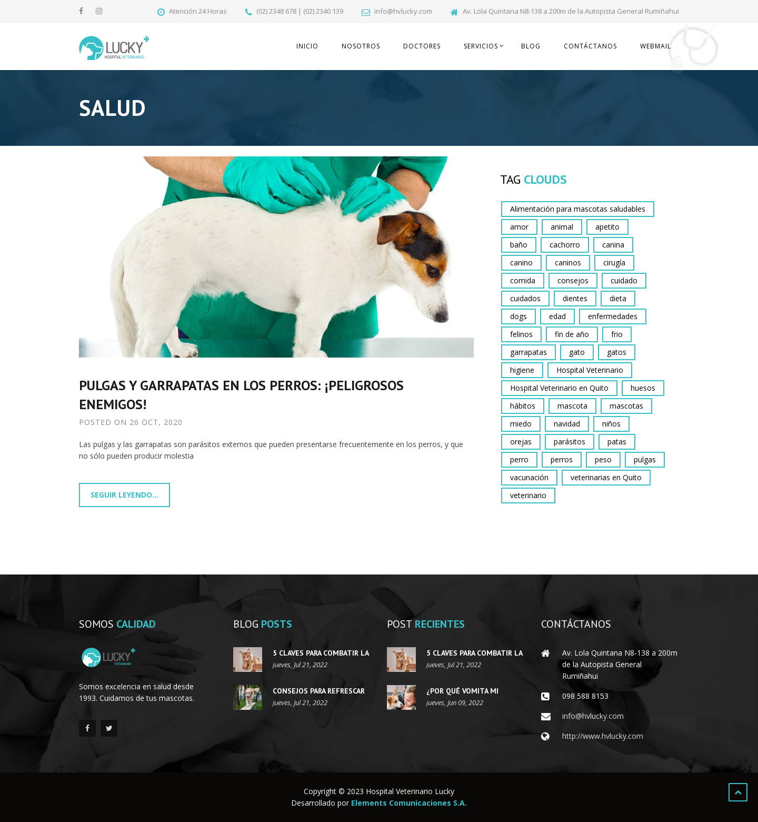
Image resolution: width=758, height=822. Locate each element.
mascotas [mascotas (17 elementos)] (626, 406)
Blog (531, 46)
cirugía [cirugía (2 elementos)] (614, 263)
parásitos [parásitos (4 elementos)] (569, 442)
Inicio (307, 46)
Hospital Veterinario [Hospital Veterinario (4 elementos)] (589, 370)
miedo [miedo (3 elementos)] (521, 424)
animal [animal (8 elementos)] (562, 227)
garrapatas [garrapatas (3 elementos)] (528, 352)
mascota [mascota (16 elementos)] (572, 406)
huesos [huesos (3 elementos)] (643, 388)
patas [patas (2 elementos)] (616, 442)
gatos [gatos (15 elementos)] (616, 352)
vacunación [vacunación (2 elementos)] (529, 477)
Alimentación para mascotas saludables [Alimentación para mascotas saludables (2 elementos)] (577, 209)
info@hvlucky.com (593, 716)
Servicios (481, 46)
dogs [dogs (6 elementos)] (518, 316)
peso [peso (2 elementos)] (603, 459)
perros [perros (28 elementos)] (562, 459)
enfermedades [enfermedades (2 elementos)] (612, 316)
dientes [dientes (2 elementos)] (575, 298)
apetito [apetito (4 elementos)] (607, 227)
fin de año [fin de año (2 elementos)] (572, 334)
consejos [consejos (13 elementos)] (573, 280)
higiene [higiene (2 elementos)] (522, 370)
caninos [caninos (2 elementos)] (568, 263)
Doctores (422, 46)
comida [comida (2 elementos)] (522, 280)
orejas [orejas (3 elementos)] (521, 442)
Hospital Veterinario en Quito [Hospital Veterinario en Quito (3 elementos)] (559, 388)
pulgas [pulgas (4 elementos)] (645, 459)
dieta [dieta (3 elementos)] (618, 298)
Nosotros (361, 46)
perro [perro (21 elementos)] (519, 459)
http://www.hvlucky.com (602, 736)
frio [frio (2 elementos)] (617, 334)
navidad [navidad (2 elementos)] (567, 424)
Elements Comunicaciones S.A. (409, 803)
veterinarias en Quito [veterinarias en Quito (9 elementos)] (606, 477)
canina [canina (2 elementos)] (613, 245)
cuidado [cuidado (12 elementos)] (624, 280)
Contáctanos (590, 46)
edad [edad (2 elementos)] (557, 316)
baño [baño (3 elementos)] (518, 245)
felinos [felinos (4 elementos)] (521, 334)
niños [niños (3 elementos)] (611, 424)
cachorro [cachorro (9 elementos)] (565, 245)
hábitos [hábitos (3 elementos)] (522, 406)
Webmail (655, 46)
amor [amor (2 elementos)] (519, 227)
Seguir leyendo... (124, 495)
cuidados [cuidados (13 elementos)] (525, 298)
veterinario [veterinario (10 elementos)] (528, 495)
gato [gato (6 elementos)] (577, 352)
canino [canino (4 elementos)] (521, 263)
